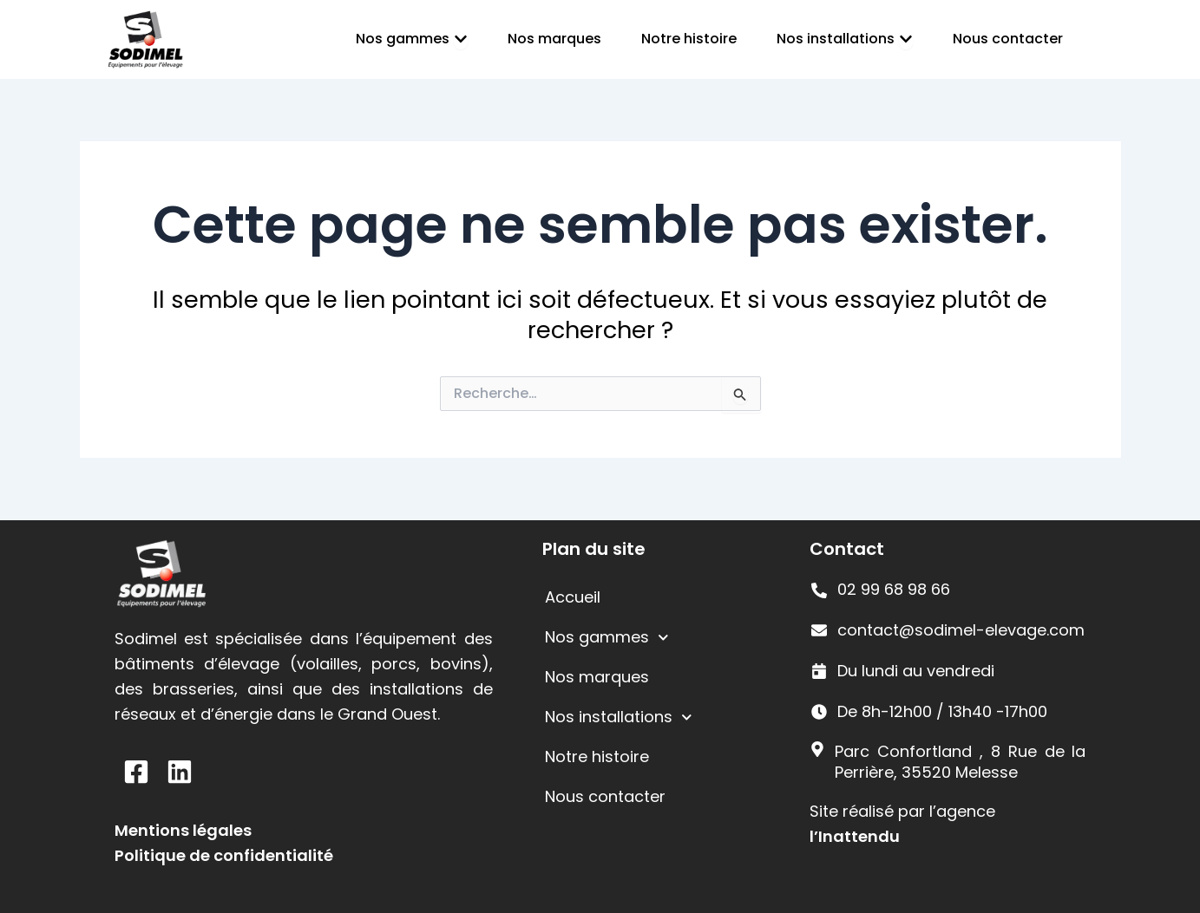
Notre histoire (597, 756)
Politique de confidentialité (224, 855)
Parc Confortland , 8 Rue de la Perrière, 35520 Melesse (960, 761)
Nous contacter (605, 796)
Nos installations (618, 717)
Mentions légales (183, 830)
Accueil (572, 597)
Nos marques (597, 677)
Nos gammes (607, 637)
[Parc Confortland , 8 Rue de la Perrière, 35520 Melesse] (817, 749)
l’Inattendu (855, 836)
